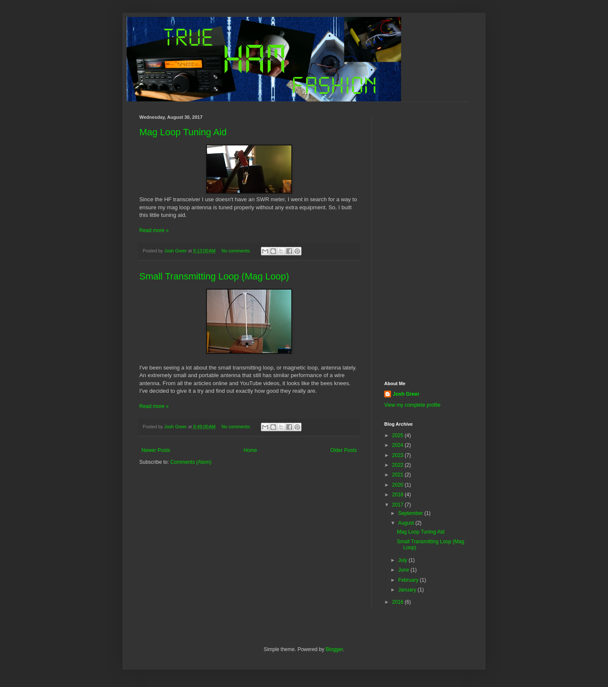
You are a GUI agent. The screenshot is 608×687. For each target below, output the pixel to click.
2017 (398, 505)
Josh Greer (406, 394)
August (406, 523)
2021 (398, 475)
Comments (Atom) (190, 462)
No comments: (236, 250)
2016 (398, 602)
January (408, 590)
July (403, 560)
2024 (398, 445)
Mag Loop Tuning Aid (183, 132)
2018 (398, 495)
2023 (398, 455)
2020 (398, 485)
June (404, 570)
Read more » (153, 230)
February (409, 580)
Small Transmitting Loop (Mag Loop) (214, 276)
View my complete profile (412, 405)
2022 (398, 465)
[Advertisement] (426, 241)
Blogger (334, 649)
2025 (398, 435)
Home (250, 450)
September (411, 513)
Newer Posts (155, 450)
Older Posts (343, 450)
